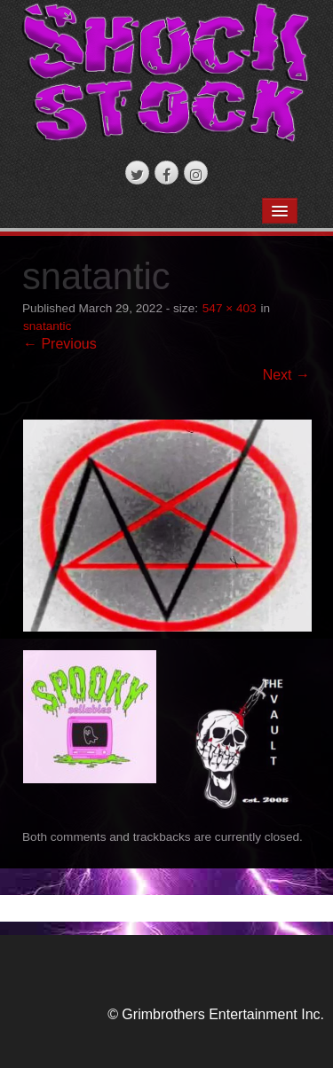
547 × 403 (229, 308)
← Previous (60, 343)
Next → (286, 374)
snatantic (47, 326)
